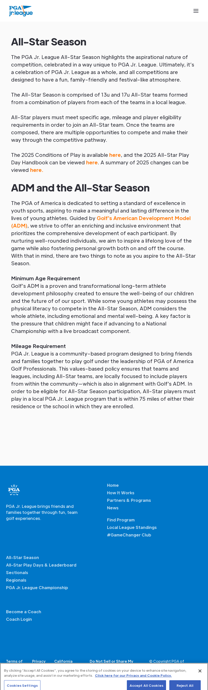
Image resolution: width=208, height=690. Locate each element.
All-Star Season (22, 557)
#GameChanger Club (129, 534)
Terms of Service (14, 664)
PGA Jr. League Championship (37, 587)
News (113, 507)
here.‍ (36, 170)
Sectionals (17, 572)
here (115, 155)
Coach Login (19, 619)
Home (113, 485)
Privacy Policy (38, 664)
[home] (21, 11)
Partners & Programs (129, 500)
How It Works (120, 492)
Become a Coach (23, 611)
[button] (196, 11)
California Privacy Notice (67, 664)
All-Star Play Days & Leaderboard (41, 565)
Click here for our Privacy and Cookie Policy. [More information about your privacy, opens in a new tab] (133, 678)
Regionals (16, 580)
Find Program (121, 519)
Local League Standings (132, 527)
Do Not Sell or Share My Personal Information (111, 664)
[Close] (199, 673)
